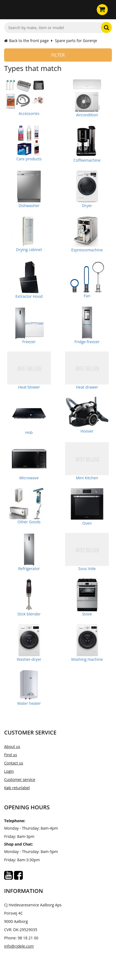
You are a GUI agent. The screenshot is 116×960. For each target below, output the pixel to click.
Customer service (19, 779)
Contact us (13, 763)
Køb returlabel (17, 787)
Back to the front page (26, 40)
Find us (10, 754)
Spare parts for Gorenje (76, 40)
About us (12, 746)
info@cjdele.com (19, 946)
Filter (58, 55)
